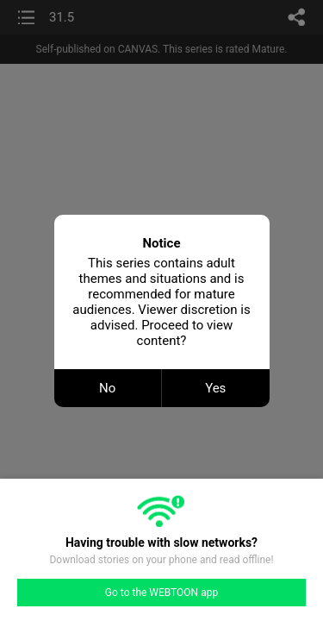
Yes (215, 388)
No (107, 388)
